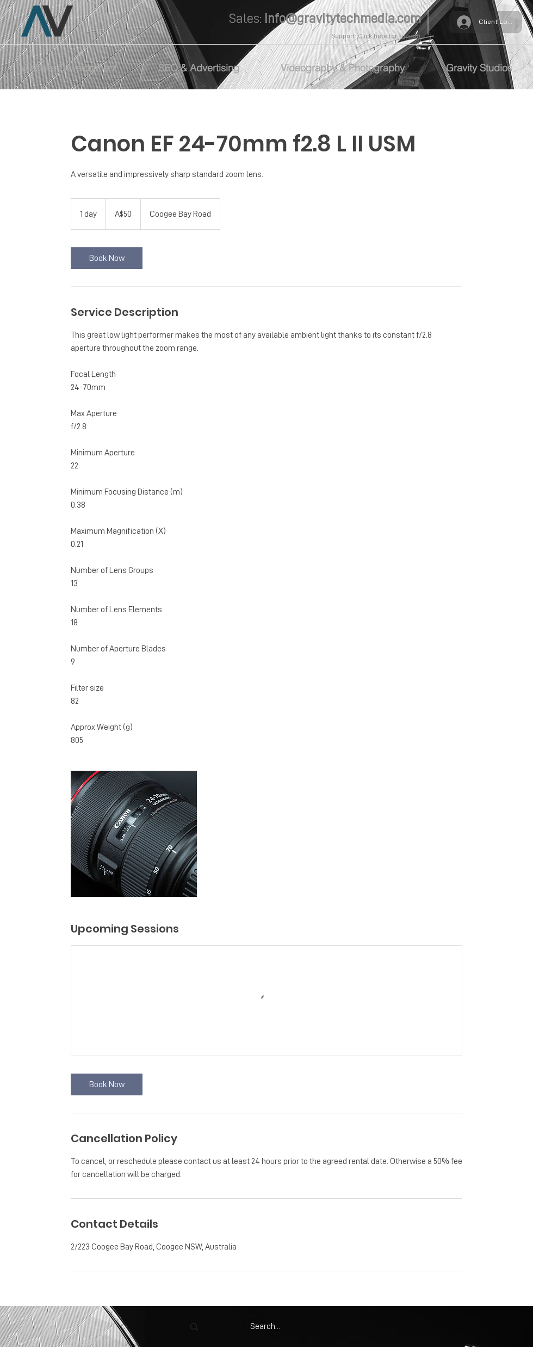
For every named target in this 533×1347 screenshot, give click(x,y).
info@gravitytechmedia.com (342, 18)
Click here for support (389, 36)
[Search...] (265, 1326)
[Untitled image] (134, 834)
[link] (106, 258)
